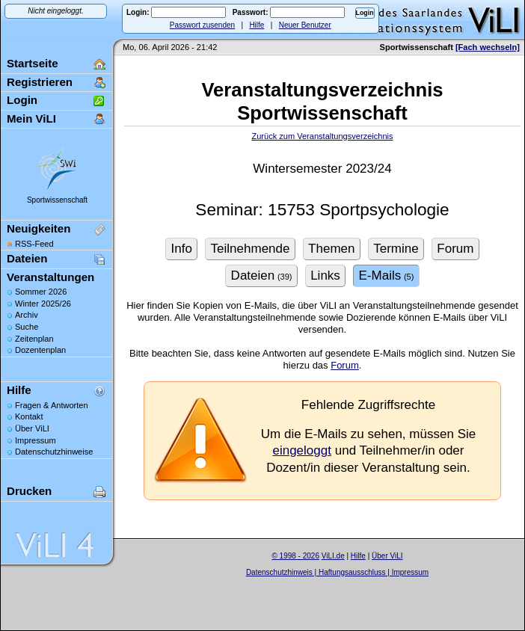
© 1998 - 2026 (295, 556)
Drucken (29, 490)
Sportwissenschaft (57, 200)
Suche (26, 326)
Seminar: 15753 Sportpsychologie (322, 209)
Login (22, 99)
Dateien (27, 258)
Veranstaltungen (50, 277)
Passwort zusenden (202, 25)
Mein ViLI (31, 118)
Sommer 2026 (41, 291)
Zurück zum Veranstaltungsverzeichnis (322, 136)
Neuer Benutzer (305, 25)
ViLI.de (333, 556)
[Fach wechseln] (487, 47)
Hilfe (256, 25)
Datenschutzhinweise (54, 451)
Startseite (32, 63)
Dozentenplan (40, 349)
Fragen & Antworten (51, 405)
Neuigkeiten (38, 228)
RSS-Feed (34, 243)
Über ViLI (32, 428)
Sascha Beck (353, 581)
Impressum (35, 440)
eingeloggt (301, 450)
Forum (345, 365)
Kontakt (29, 416)
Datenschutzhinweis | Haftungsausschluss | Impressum (337, 572)
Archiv (26, 314)
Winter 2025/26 (43, 303)
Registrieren (40, 82)
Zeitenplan (34, 338)
